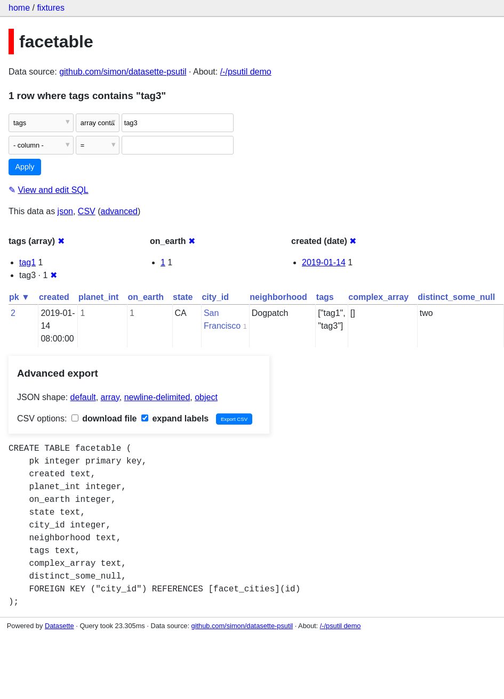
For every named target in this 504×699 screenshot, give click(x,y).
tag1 (27, 262)
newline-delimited (157, 397)
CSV (86, 211)
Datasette (59, 626)
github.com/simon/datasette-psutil (122, 71)
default (83, 397)
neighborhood (278, 297)
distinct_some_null (456, 297)
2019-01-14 (324, 262)
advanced (119, 211)
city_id (215, 297)
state (183, 297)
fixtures (51, 7)
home (19, 7)
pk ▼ (19, 297)
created (54, 297)
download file (104, 418)
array (110, 397)
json (65, 211)
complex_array (378, 297)
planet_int (98, 297)
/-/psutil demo (245, 71)
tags (325, 297)
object (206, 397)
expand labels (175, 418)
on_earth (145, 297)
